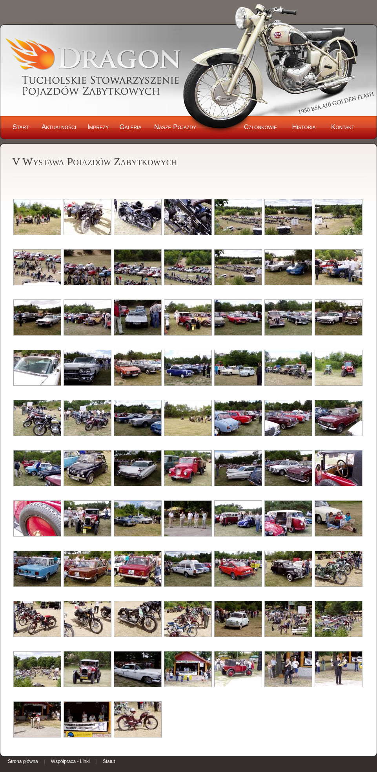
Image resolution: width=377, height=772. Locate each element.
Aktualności (59, 127)
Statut (109, 761)
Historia (303, 127)
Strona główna (23, 761)
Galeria (131, 127)
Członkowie (260, 127)
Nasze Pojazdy (175, 127)
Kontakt (342, 127)
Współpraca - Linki (70, 761)
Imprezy (98, 127)
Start (21, 127)
